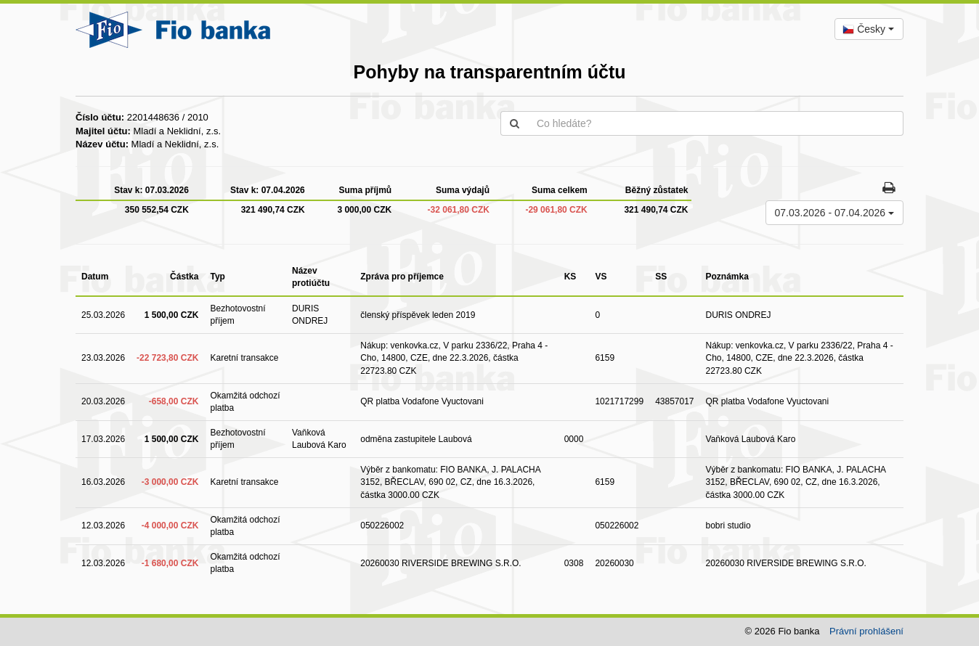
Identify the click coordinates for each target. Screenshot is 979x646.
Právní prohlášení (866, 631)
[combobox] (868, 29)
